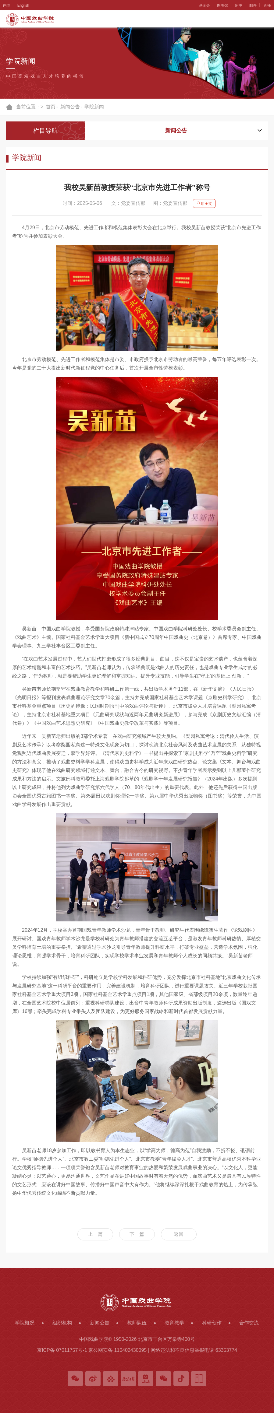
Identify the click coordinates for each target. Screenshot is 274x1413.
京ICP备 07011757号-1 (62, 1350)
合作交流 (249, 1322)
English (24, 5)
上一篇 (94, 1234)
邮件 (252, 5)
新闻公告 (70, 106)
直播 (267, 5)
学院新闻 (94, 106)
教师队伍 (137, 1322)
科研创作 (212, 1322)
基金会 (203, 5)
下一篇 (137, 1234)
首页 (50, 106)
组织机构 (62, 1322)
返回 (179, 1234)
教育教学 (174, 1322)
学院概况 (24, 1322)
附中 (238, 5)
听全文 (204, 204)
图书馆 (221, 5)
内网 (6, 5)
